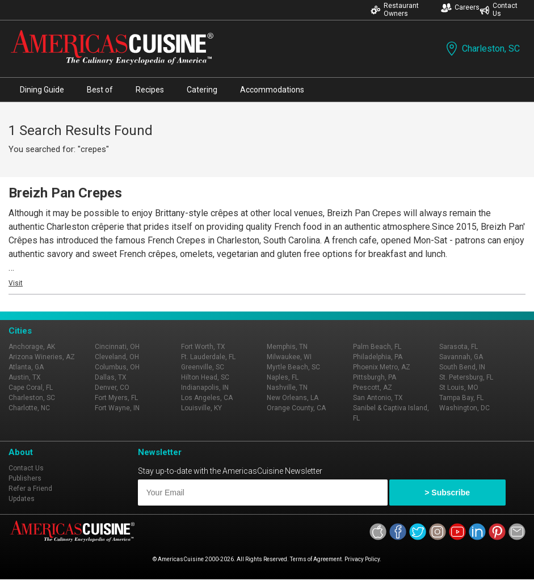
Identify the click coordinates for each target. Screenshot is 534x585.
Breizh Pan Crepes (65, 193)
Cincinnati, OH (117, 347)
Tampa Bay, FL (461, 398)
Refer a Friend (30, 489)
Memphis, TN (287, 347)
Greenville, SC (202, 367)
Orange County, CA (296, 408)
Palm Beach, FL (377, 347)
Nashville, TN (287, 388)
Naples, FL (282, 377)
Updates (22, 499)
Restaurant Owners (395, 9)
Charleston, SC (482, 48)
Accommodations (272, 89)
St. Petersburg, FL (466, 377)
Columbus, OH (117, 367)
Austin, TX (25, 377)
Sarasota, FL (458, 347)
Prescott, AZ (372, 388)
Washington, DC (464, 408)
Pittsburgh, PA (374, 377)
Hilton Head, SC (205, 377)
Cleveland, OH (117, 357)
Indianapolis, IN (205, 388)
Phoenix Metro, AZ (381, 367)
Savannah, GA (461, 357)
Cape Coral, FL (31, 388)
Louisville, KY (201, 408)
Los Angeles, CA (207, 398)
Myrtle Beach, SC (293, 367)
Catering (202, 89)
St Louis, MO (458, 388)
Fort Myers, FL (116, 398)
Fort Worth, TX (203, 347)
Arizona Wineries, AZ (42, 357)
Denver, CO (112, 388)
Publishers (25, 478)
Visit (16, 283)
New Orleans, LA (292, 398)
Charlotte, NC (29, 408)
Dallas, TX (111, 377)
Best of (100, 89)
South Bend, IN (462, 367)
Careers (460, 7)
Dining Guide (42, 89)
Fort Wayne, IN (117, 408)
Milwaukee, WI (289, 357)
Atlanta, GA (26, 367)
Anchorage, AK (32, 347)
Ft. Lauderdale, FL (208, 357)
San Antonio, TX (378, 398)
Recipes (150, 89)
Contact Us (499, 9)
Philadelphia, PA (377, 357)
